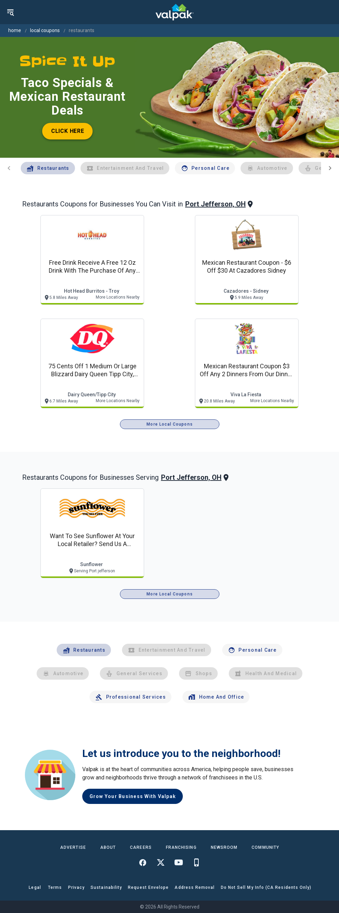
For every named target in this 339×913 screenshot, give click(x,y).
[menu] (10, 12)
